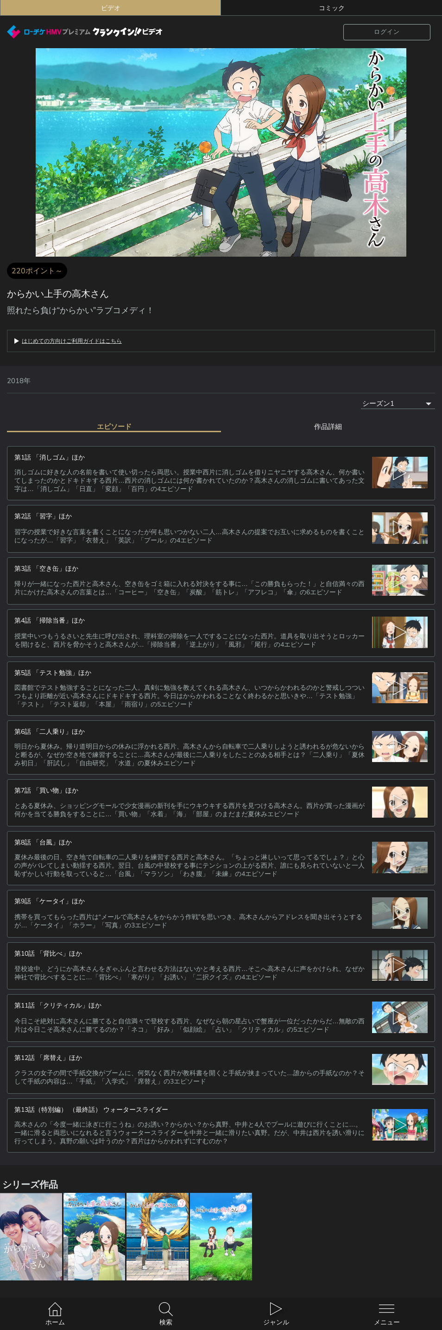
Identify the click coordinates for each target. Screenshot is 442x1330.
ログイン (387, 31)
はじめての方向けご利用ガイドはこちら (72, 341)
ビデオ (110, 8)
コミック (332, 8)
